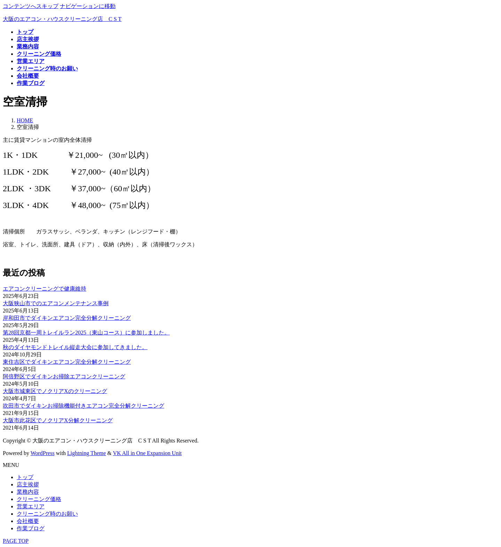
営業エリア (31, 506)
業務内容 (28, 492)
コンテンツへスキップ (30, 6)
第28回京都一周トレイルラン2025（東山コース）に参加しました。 (86, 333)
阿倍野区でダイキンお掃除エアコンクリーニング (64, 376)
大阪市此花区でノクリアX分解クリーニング (58, 420)
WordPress (43, 453)
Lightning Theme (86, 453)
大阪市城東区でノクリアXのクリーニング (55, 391)
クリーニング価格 (39, 499)
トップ (25, 477)
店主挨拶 (28, 484)
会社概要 (28, 521)
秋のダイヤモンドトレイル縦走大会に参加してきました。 (75, 347)
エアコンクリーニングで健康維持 (44, 289)
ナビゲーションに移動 (88, 6)
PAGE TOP (16, 541)
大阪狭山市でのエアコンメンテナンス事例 (56, 303)
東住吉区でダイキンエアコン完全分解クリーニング (67, 362)
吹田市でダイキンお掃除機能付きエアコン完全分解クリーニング (83, 406)
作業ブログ (31, 528)
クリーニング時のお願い (47, 514)
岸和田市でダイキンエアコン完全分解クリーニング (67, 318)
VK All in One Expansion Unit (147, 453)
